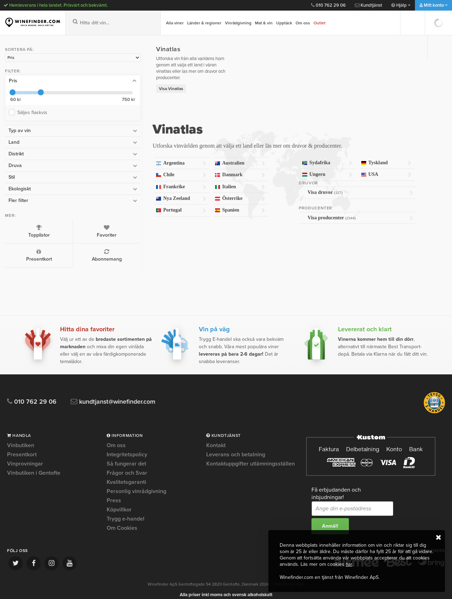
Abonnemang (56, 253)
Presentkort (21, 253)
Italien (197, 181)
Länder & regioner (204, 22)
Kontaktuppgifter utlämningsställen (250, 457)
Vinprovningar (25, 457)
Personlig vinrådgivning (136, 484)
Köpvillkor (119, 502)
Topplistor (21, 229)
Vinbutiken (20, 439)
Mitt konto (433, 5)
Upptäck (284, 22)
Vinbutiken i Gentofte (33, 466)
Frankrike (121, 181)
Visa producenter (343, 211)
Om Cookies (122, 521)
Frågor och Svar (127, 466)
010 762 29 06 (328, 5)
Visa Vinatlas (103, 82)
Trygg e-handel (125, 512)
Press (114, 493)
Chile (121, 169)
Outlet (320, 22)
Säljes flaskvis (32, 111)
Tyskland (377, 157)
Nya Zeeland (121, 192)
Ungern (301, 168)
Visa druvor (343, 186)
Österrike (197, 192)
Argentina (121, 157)
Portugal (121, 204)
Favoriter (56, 229)
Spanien (197, 204)
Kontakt (216, 439)
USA (377, 168)
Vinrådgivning (238, 22)
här (349, 565)
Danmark (197, 169)
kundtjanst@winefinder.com (117, 395)
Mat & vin (264, 22)
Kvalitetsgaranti (126, 475)
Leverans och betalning (235, 447)
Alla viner (175, 22)
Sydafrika (301, 157)
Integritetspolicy (127, 447)
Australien (197, 157)
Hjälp (400, 5)
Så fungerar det (126, 457)
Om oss (303, 22)
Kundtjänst (368, 5)
